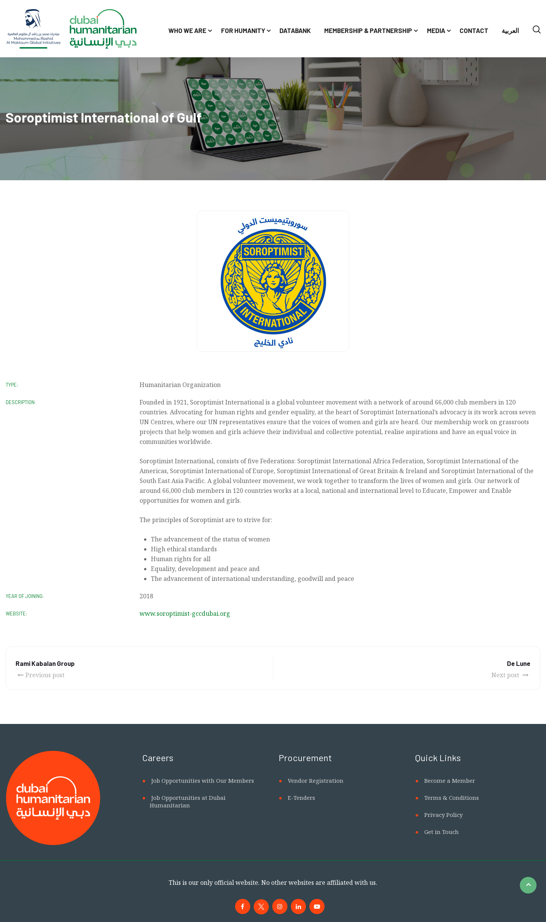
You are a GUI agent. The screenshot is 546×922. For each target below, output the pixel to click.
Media (436, 30)
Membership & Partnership (368, 30)
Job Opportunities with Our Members (202, 780)
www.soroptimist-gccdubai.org (185, 613)
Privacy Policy (443, 814)
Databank (295, 30)
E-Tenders (301, 797)
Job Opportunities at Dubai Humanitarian (188, 801)
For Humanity (243, 30)
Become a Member (449, 780)
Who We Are (187, 30)
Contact (474, 30)
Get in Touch (441, 831)
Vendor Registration (316, 780)
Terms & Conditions (451, 797)
